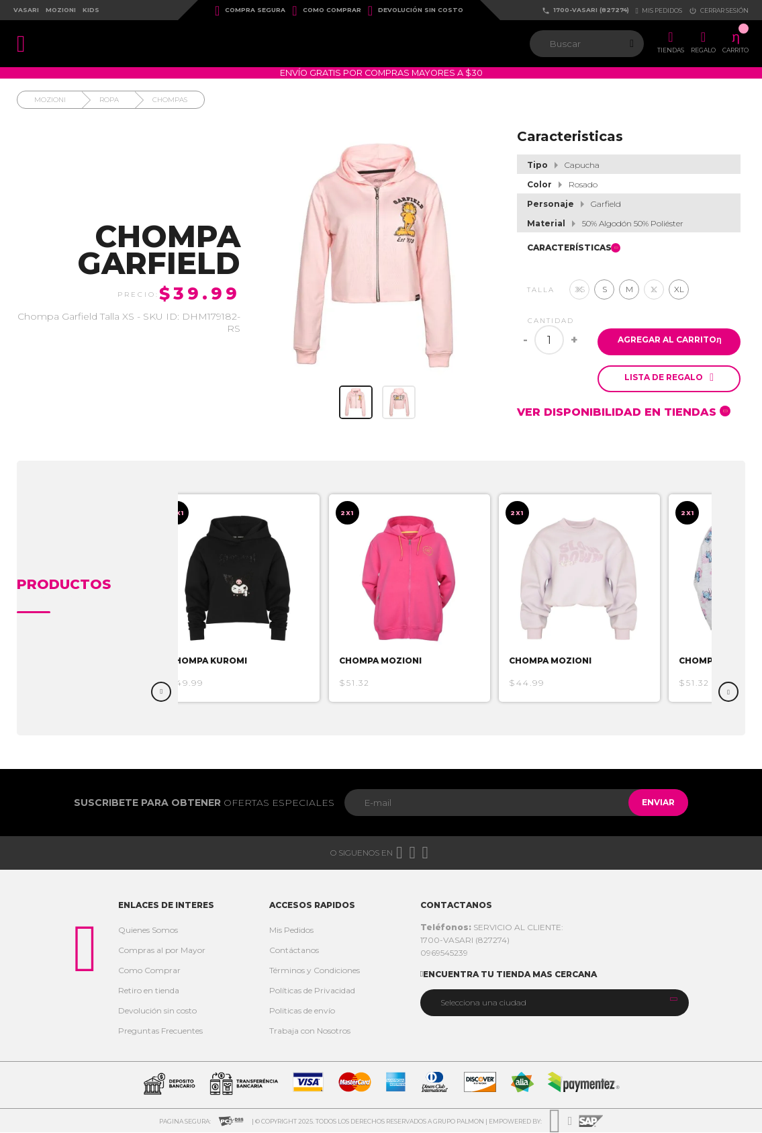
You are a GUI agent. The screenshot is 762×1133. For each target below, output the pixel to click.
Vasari (26, 9)
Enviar (651, 803)
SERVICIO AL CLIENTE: (491, 928)
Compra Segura (250, 10)
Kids (91, 9)
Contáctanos (294, 951)
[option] (255, 599)
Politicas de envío (302, 1011)
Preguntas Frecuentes (160, 1031)
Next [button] (728, 692)
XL (679, 289)
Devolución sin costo (415, 10)
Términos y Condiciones (314, 971)
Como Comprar (326, 10)
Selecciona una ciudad (483, 1003)
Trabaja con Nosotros (309, 1031)
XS (580, 289)
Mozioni (61, 9)
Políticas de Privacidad (312, 991)
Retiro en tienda (148, 991)
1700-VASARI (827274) (585, 10)
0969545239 (444, 953)
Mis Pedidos (291, 930)
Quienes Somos (148, 930)
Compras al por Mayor (161, 951)
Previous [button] (161, 692)
